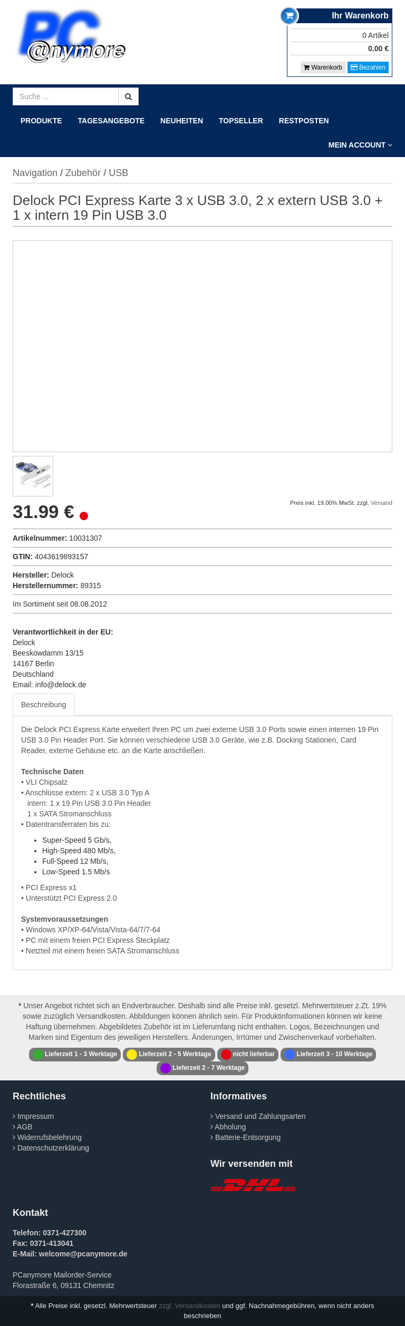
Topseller (241, 120)
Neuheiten (181, 120)
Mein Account (360, 145)
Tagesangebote (111, 120)
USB (118, 173)
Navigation (35, 173)
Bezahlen (368, 67)
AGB (23, 1127)
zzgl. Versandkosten (189, 1306)
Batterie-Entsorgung (245, 1137)
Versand (381, 503)
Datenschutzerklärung (51, 1148)
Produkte (41, 120)
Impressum (33, 1116)
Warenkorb (323, 67)
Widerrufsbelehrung (47, 1137)
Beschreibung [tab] (43, 704)
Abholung (228, 1127)
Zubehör (83, 173)
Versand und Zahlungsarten (258, 1116)
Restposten (304, 120)
